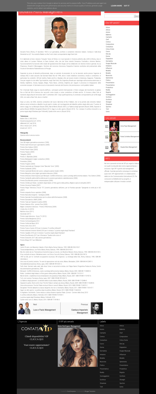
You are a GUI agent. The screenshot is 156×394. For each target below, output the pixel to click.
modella (108, 71)
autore (108, 32)
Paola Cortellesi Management (129, 136)
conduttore (109, 47)
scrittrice (109, 99)
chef (107, 39)
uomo (108, 111)
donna (108, 56)
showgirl (108, 102)
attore (108, 27)
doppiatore (109, 59)
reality (108, 90)
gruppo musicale (111, 63)
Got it (126, 6)
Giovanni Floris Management (41, 11)
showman (109, 104)
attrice (108, 30)
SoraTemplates (71, 391)
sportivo (108, 107)
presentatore (110, 83)
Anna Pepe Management (128, 126)
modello (108, 73)
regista (108, 92)
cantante (109, 37)
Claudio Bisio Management (128, 147)
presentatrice (110, 85)
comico (108, 42)
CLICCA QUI (36, 339)
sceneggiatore (110, 95)
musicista (109, 75)
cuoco (108, 51)
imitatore (109, 66)
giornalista (109, 61)
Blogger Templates (90, 391)
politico (108, 80)
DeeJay (108, 54)
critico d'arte (110, 49)
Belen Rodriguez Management (69, 326)
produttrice (109, 87)
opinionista (109, 78)
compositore (110, 44)
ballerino (108, 35)
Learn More (116, 6)
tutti (107, 109)
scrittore (108, 97)
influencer (109, 68)
